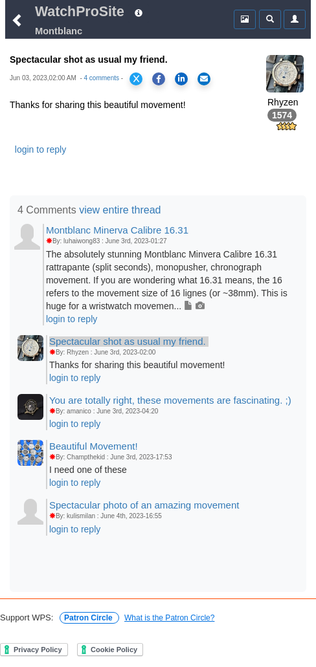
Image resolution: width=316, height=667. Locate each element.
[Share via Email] (204, 78)
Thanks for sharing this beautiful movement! (137, 365)
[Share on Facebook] (158, 78)
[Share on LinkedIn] (181, 78)
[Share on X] (136, 78)
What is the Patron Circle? (169, 617)
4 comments (101, 78)
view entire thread (120, 209)
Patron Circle (89, 617)
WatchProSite (79, 11)
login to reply (40, 149)
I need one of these (88, 470)
